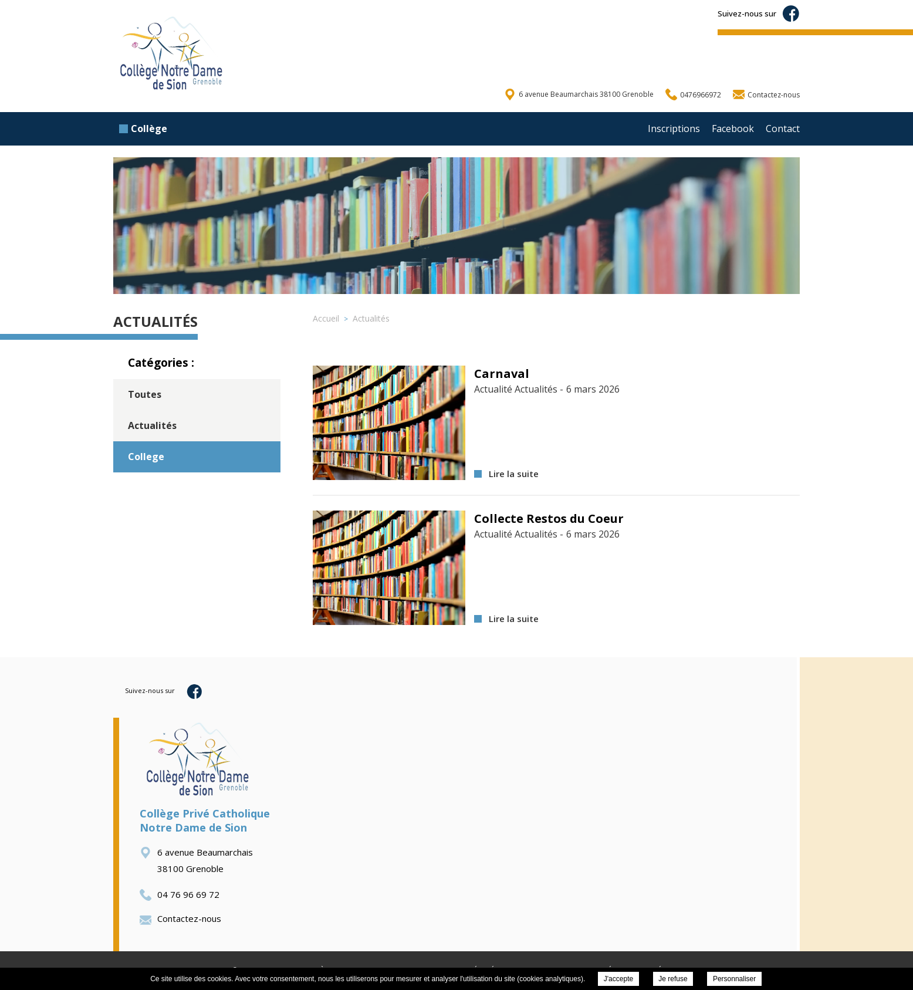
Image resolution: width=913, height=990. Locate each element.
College (146, 456)
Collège (143, 128)
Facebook (733, 128)
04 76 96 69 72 (179, 894)
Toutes (144, 394)
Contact (783, 128)
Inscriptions (674, 128)
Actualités (152, 425)
